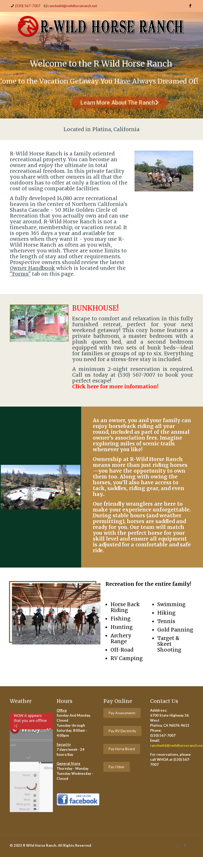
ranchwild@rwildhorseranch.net (72, 6)
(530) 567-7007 (27, 6)
